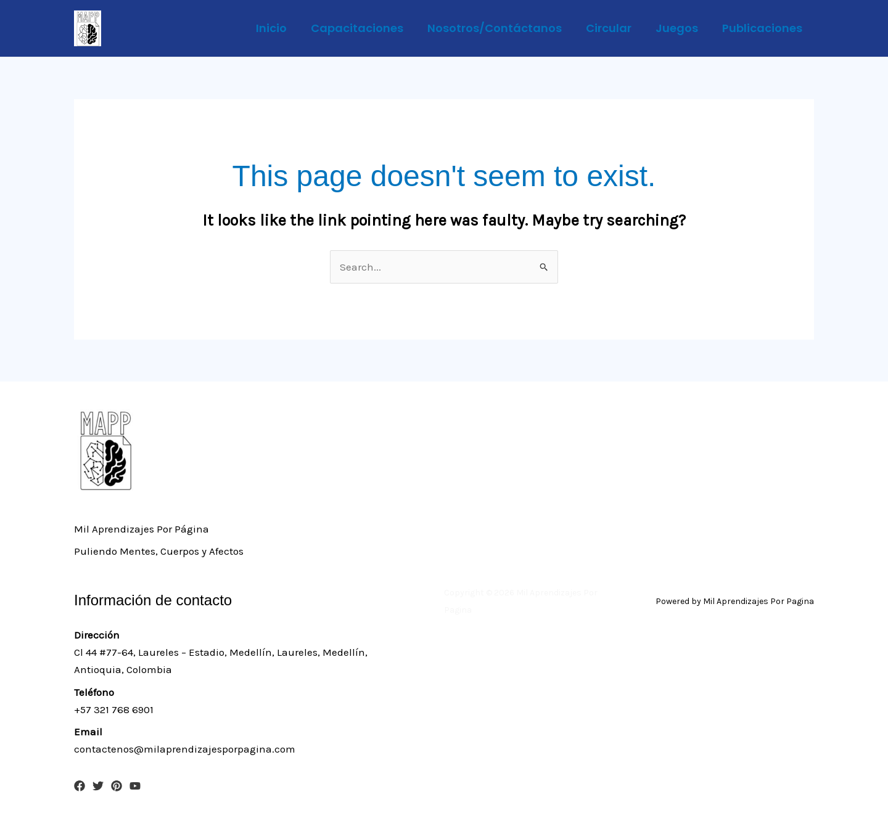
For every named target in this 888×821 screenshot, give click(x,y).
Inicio (281, 28)
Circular (613, 28)
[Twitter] (98, 785)
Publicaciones (763, 28)
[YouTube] (135, 785)
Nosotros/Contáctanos (501, 28)
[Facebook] (79, 785)
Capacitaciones (365, 28)
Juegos (679, 28)
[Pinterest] (116, 785)
